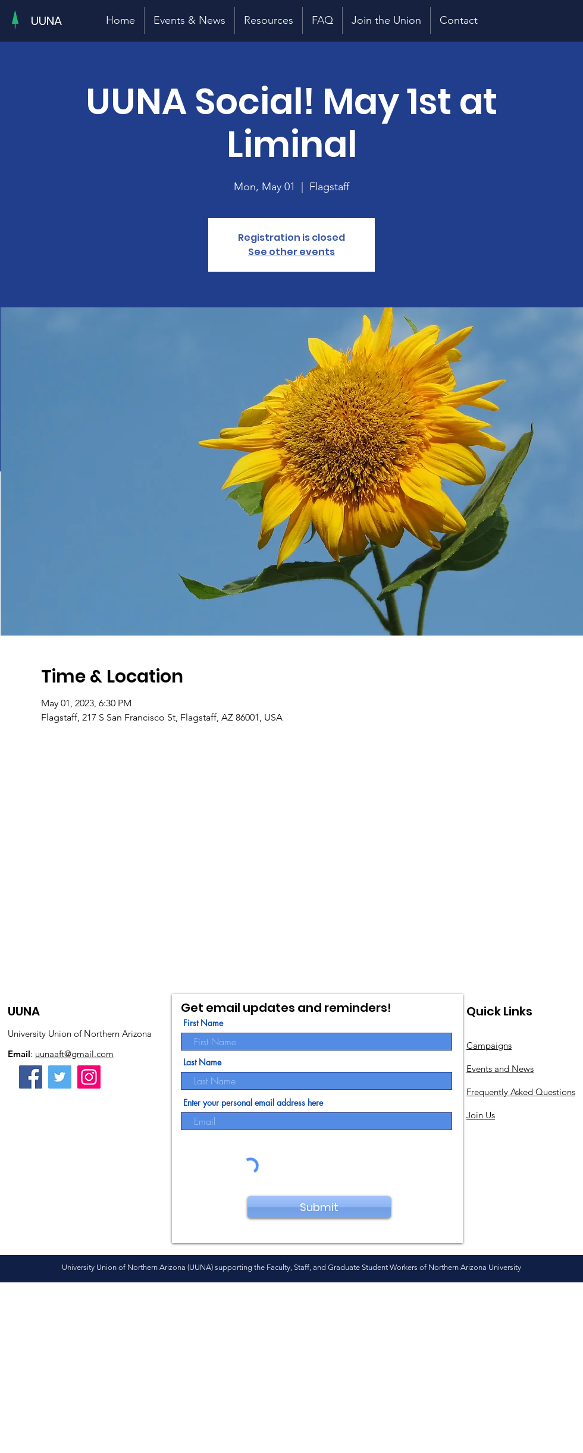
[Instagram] (89, 1077)
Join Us (480, 1115)
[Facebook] (30, 1077)
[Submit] (319, 1207)
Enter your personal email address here (253, 1103)
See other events (291, 252)
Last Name (202, 1062)
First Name (203, 1023)
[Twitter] (59, 1077)
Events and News (500, 1068)
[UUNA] (47, 20)
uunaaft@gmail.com (74, 1053)
